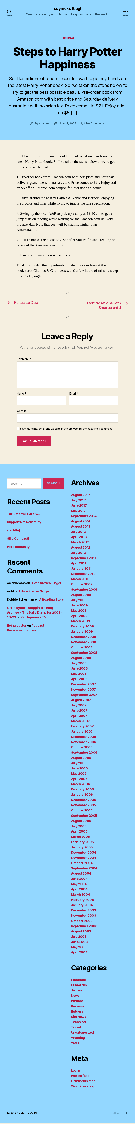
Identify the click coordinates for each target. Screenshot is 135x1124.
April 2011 (78, 564)
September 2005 (84, 816)
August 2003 (81, 932)
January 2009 (82, 632)
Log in (75, 1071)
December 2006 (83, 737)
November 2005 (83, 806)
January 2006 (82, 795)
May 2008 (79, 674)
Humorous (79, 986)
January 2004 (82, 906)
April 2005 (79, 832)
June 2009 (79, 606)
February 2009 (82, 627)
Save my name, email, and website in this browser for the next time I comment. (66, 429)
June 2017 (79, 506)
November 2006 (83, 743)
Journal (77, 991)
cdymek (43, 124)
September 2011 (83, 559)
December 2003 (83, 911)
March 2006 (80, 785)
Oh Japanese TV (33, 618)
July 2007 (78, 706)
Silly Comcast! (18, 539)
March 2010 (80, 580)
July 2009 (79, 601)
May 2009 (79, 611)
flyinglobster (17, 626)
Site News (78, 1017)
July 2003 (79, 937)
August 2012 (80, 548)
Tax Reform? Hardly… (23, 515)
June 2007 (79, 711)
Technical (78, 1023)
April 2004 (79, 890)
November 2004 (83, 858)
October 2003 (82, 921)
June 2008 (79, 669)
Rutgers (77, 1012)
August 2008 (81, 659)
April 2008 (79, 680)
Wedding (78, 1038)
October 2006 (82, 748)
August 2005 (81, 822)
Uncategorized (82, 1033)
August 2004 (81, 874)
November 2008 (83, 643)
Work (75, 1044)
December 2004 (83, 853)
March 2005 (80, 837)
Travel (76, 1028)
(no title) (13, 531)
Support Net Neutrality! (24, 523)
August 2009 (81, 595)
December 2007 (83, 685)
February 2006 (82, 790)
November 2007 (83, 690)
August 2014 (80, 522)
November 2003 (83, 916)
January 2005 (82, 848)
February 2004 (82, 900)
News (75, 996)
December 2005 (83, 801)
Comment (24, 360)
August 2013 (80, 527)
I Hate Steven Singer (46, 584)
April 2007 (79, 716)
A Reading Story (51, 600)
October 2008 (82, 648)
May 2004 (79, 885)
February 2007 (82, 727)
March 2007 (80, 722)
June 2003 (79, 943)
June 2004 (79, 879)
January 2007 (82, 732)
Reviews (77, 1007)
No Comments (96, 124)
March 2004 (80, 895)
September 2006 (84, 753)
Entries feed (80, 1076)
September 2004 (84, 869)
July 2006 (79, 764)
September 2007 (84, 695)
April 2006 (79, 780)
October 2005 (82, 811)
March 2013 (80, 543)
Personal (67, 38)
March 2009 (80, 622)
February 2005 (82, 843)
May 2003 (79, 948)
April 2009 (79, 617)
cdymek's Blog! (67, 9)
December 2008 (83, 638)
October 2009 (82, 585)
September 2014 (84, 517)
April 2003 (79, 953)
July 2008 (79, 664)
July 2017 (78, 501)
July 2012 (78, 553)
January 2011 (81, 569)
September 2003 (84, 927)
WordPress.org (82, 1087)
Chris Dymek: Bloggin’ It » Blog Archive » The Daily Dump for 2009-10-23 (34, 613)
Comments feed (83, 1082)
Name (21, 394)
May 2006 (79, 774)
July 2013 (78, 532)
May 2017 (78, 511)
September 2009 (84, 590)
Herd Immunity (18, 548)
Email (73, 394)
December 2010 (83, 574)
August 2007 (81, 701)
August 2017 (80, 496)
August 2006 (81, 758)
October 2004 (82, 864)
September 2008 (84, 653)
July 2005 (79, 827)
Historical (78, 981)
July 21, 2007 (68, 124)
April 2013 (79, 538)
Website (22, 412)
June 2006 (79, 769)
